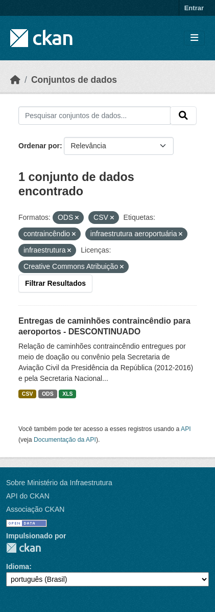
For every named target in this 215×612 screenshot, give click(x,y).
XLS (67, 394)
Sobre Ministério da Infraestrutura (59, 483)
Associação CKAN (35, 509)
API (186, 429)
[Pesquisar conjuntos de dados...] (94, 115)
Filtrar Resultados (55, 283)
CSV (27, 394)
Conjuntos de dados (74, 80)
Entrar (194, 8)
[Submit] (183, 115)
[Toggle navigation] (194, 38)
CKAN (23, 547)
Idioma (17, 566)
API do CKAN (28, 496)
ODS (48, 394)
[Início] (15, 80)
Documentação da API (65, 439)
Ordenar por (39, 146)
